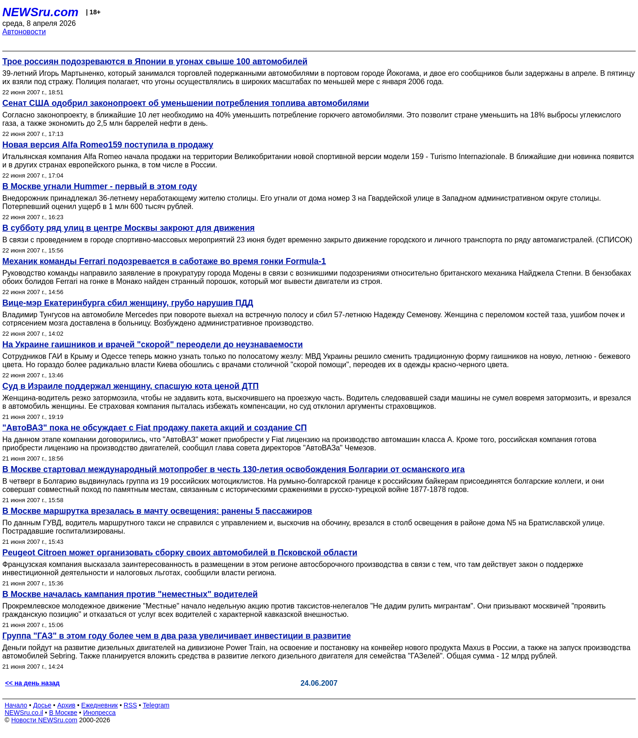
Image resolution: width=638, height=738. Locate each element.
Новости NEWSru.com (44, 720)
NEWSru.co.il (24, 712)
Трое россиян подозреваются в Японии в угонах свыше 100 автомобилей (154, 61)
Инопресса (99, 712)
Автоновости (24, 32)
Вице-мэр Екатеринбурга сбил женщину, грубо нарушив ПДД (127, 303)
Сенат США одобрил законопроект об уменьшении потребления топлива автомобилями (185, 103)
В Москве (63, 712)
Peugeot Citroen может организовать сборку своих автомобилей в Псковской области (179, 552)
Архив (66, 705)
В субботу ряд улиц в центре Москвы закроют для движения (128, 228)
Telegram (156, 705)
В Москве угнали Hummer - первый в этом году (99, 186)
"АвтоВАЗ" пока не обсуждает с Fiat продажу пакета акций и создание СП (154, 427)
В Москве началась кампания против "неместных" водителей (130, 594)
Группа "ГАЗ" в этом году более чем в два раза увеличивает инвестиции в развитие (176, 635)
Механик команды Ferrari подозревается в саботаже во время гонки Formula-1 (164, 261)
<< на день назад (32, 683)
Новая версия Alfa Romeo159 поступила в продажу (107, 144)
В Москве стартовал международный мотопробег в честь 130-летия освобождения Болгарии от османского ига (233, 469)
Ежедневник (99, 705)
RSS (130, 705)
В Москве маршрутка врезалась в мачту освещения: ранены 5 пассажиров (157, 511)
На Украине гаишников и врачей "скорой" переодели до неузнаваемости (152, 344)
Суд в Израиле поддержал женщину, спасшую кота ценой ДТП (130, 386)
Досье (42, 705)
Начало (16, 705)
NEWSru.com (40, 12)
